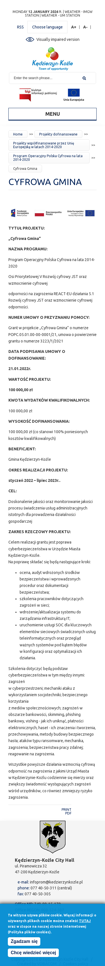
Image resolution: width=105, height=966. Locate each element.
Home (18, 134)
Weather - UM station (60, 15)
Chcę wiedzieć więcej (33, 954)
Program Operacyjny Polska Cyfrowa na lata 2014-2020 (48, 157)
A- (85, 27)
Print (66, 809)
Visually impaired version (58, 39)
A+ (74, 27)
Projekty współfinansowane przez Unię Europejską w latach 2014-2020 (43, 145)
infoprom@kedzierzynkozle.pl (56, 882)
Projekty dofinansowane (58, 134)
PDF (68, 813)
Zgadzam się (24, 942)
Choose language (47, 27)
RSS (20, 27)
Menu (52, 114)
